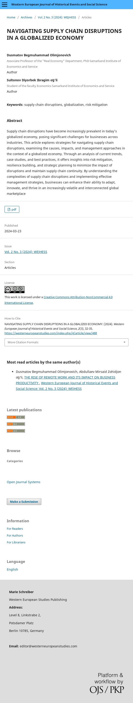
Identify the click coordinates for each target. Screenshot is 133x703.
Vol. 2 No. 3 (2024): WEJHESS (57, 17)
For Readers (15, 529)
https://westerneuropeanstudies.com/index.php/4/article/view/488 (51, 333)
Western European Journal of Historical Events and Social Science (59, 4)
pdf (13, 209)
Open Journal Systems (23, 482)
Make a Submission (24, 502)
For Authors (15, 535)
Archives (26, 17)
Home (11, 17)
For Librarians (16, 542)
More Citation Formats (23, 342)
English (12, 569)
